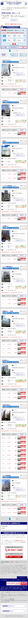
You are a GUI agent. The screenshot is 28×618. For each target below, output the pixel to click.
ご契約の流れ (3, 594)
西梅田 (17, 32)
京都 (23, 32)
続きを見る (13, 19)
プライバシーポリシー (20, 592)
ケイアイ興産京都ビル (14, 267)
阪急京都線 (4, 526)
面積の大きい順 (23, 55)
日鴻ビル (14, 141)
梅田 (14, 32)
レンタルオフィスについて (16, 595)
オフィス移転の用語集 (19, 594)
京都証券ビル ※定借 (14, 312)
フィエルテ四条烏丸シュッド (14, 186)
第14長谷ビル (14, 361)
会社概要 (7, 592)
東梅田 (8, 32)
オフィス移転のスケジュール (10, 594)
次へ (17, 50)
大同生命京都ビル (14, 405)
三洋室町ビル (14, 227)
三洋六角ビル (14, 101)
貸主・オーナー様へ (12, 592)
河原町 (11, 32)
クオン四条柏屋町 (14, 476)
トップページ (3, 592)
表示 (23, 47)
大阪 (20, 32)
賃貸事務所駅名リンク (8, 611)
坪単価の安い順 (14, 55)
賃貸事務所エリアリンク (8, 606)
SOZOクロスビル (14, 61)
